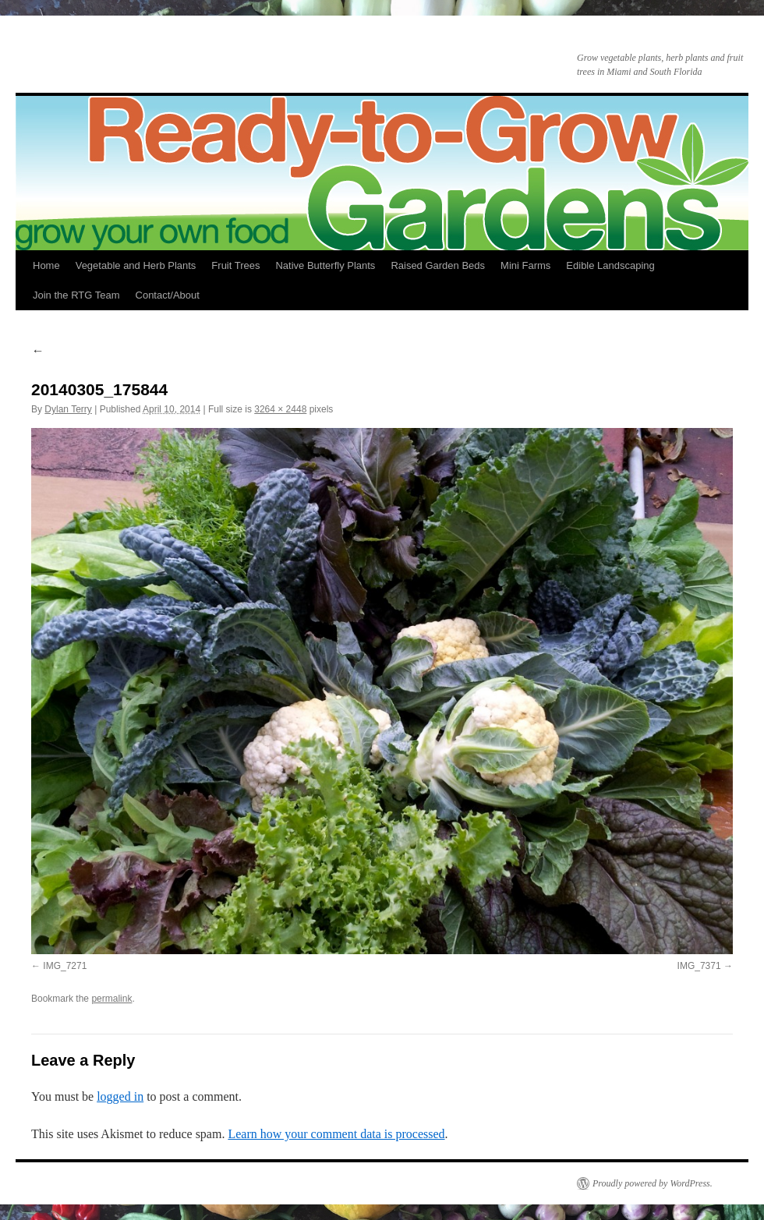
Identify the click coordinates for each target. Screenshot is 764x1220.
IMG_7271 (65, 965)
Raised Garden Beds (438, 265)
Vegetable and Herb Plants (136, 265)
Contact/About (168, 295)
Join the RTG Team (76, 295)
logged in (120, 1096)
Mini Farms (525, 265)
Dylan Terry (67, 409)
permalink (111, 998)
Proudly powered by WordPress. (652, 1183)
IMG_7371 (699, 965)
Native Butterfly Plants (325, 265)
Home (46, 265)
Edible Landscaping (610, 265)
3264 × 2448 (280, 409)
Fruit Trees (235, 265)
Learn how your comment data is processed (336, 1133)
